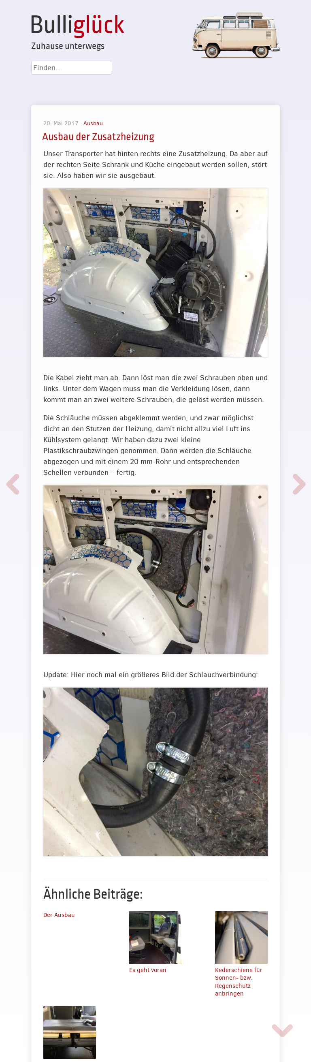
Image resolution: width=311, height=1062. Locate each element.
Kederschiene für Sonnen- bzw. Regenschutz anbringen (238, 982)
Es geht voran (147, 970)
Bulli (77, 25)
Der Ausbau (59, 915)
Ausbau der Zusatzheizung (98, 137)
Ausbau (93, 123)
